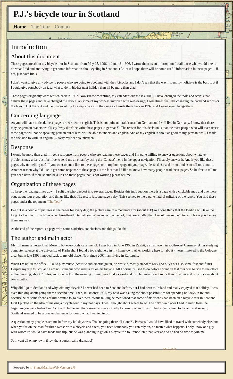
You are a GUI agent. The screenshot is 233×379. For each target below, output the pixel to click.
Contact (63, 27)
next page (169, 348)
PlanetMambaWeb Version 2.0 (54, 367)
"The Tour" (54, 201)
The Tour (40, 27)
